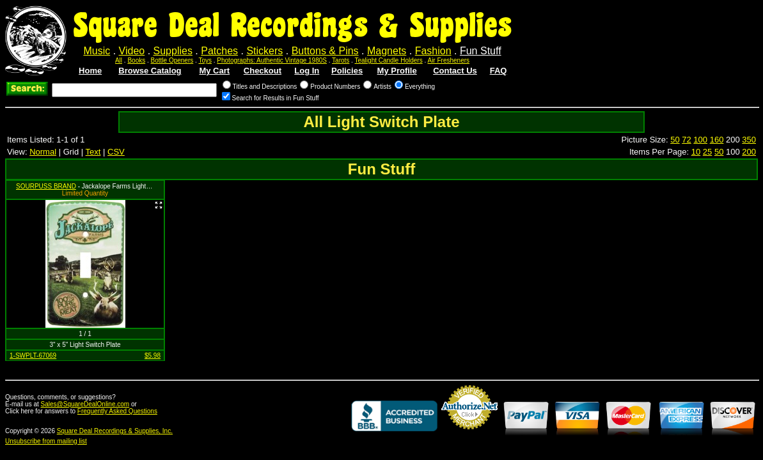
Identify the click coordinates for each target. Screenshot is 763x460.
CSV (116, 152)
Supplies (173, 50)
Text (93, 152)
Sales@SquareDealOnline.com (85, 404)
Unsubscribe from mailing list (46, 441)
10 (695, 152)
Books (136, 60)
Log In (306, 70)
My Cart (214, 70)
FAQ (498, 70)
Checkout (262, 70)
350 (749, 139)
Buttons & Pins (325, 50)
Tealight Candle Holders (389, 60)
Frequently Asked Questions (117, 411)
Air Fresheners (448, 60)
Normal (42, 152)
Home (90, 70)
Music (96, 50)
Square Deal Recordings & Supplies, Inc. (115, 430)
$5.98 (153, 355)
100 (700, 139)
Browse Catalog (149, 70)
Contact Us (455, 70)
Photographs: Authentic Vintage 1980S (272, 60)
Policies (347, 70)
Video (132, 50)
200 (749, 152)
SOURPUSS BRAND (46, 186)
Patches (219, 50)
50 (674, 139)
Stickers (264, 50)
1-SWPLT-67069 (33, 355)
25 (707, 152)
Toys (205, 60)
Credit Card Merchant (469, 434)
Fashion (433, 50)
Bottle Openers (172, 60)
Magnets (386, 50)
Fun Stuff (480, 50)
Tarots (340, 60)
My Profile (397, 70)
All (118, 60)
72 (686, 139)
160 (717, 139)
